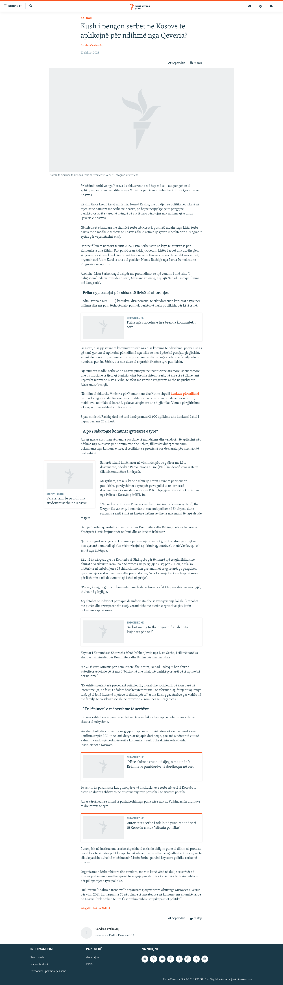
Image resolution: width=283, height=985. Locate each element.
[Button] (176, 63)
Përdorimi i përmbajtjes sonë (48, 971)
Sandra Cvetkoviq (92, 45)
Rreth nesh (37, 957)
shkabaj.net (93, 957)
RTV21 (90, 964)
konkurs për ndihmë (185, 394)
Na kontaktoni (39, 964)
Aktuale (87, 18)
